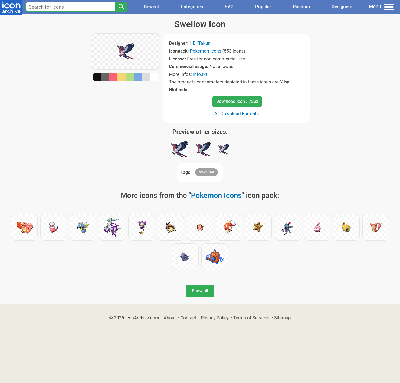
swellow (206, 172)
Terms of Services (251, 317)
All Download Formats (236, 113)
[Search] (121, 7)
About (170, 317)
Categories (192, 6)
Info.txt (200, 74)
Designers (342, 6)
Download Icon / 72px (237, 101)
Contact (188, 317)
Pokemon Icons (205, 51)
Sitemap (282, 317)
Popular (263, 6)
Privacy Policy (215, 317)
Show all (200, 290)
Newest (151, 6)
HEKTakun (199, 43)
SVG (229, 6)
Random (301, 6)
